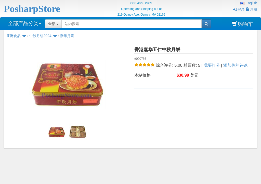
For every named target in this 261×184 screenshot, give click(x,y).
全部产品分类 (24, 23)
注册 (251, 9)
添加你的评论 (235, 65)
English (248, 3)
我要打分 (212, 65)
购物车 (242, 24)
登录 (239, 9)
